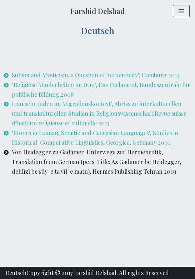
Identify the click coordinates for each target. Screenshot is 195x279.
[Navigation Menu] (181, 11)
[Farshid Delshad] (97, 11)
